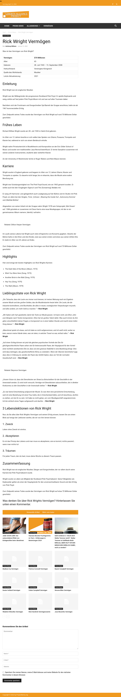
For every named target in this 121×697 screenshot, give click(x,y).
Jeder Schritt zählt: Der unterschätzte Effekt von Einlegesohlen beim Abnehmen (13, 538)
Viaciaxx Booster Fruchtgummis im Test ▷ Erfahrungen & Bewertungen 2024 (39, 538)
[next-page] (7, 616)
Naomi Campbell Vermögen (64, 569)
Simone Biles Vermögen (63, 590)
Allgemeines (33, 26)
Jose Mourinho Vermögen (63, 612)
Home (6, 26)
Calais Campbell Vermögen (38, 590)
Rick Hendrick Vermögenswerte (39, 612)
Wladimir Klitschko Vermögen (13, 612)
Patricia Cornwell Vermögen (38, 569)
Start (4, 32)
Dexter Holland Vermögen (11, 590)
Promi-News (18, 26)
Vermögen (48, 26)
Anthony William (11, 46)
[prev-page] (4, 616)
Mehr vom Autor (48, 512)
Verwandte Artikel (33, 512)
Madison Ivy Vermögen (10, 569)
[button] (115, 26)
